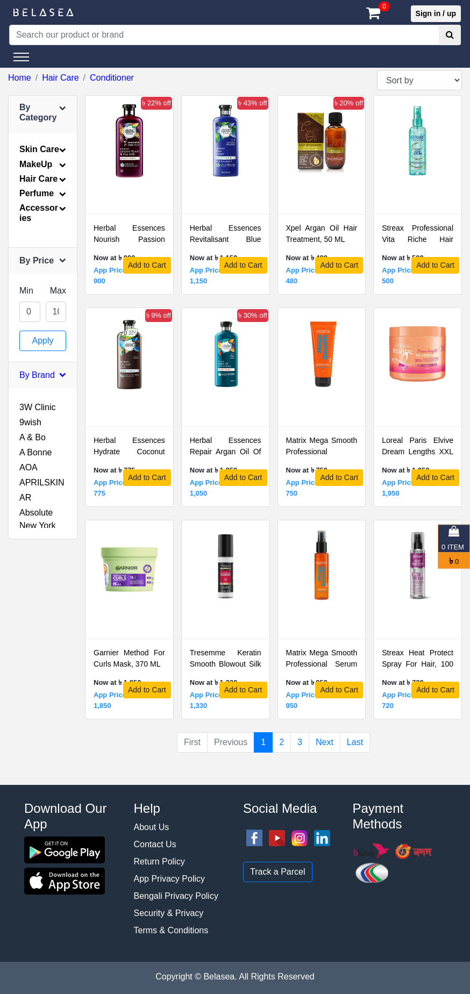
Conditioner (112, 77)
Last (355, 742)
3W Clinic (37, 407)
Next (324, 742)
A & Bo (32, 437)
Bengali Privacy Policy (176, 895)
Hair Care (60, 77)
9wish (30, 422)
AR (25, 497)
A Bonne (35, 452)
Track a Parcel (277, 871)
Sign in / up (436, 13)
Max (58, 290)
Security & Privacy (169, 913)
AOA (28, 467)
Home (19, 77)
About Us (151, 827)
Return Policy (159, 861)
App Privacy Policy (169, 878)
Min (26, 290)
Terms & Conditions (171, 930)
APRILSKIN (42, 482)
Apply (42, 340)
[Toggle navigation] (21, 57)
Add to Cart (147, 265)
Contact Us (155, 844)
